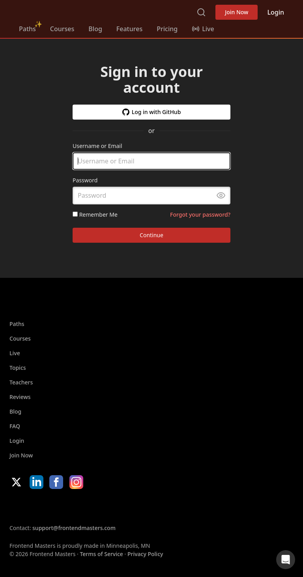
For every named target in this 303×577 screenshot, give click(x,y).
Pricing (167, 28)
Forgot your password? (200, 214)
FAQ (14, 426)
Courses (62, 28)
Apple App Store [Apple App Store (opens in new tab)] (33, 506)
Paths (27, 28)
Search (201, 12)
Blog (95, 28)
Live (14, 353)
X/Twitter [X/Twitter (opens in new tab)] (16, 482)
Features (129, 28)
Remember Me (95, 214)
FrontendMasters (60, 10)
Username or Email (97, 146)
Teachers (21, 382)
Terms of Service (101, 554)
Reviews (20, 397)
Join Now (236, 12)
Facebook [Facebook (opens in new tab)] (56, 482)
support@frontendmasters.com (74, 528)
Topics (17, 367)
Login (275, 12)
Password (85, 180)
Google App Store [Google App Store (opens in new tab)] (89, 506)
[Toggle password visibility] (221, 195)
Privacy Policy (145, 554)
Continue (151, 235)
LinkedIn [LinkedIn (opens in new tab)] (36, 482)
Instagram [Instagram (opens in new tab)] (76, 482)
